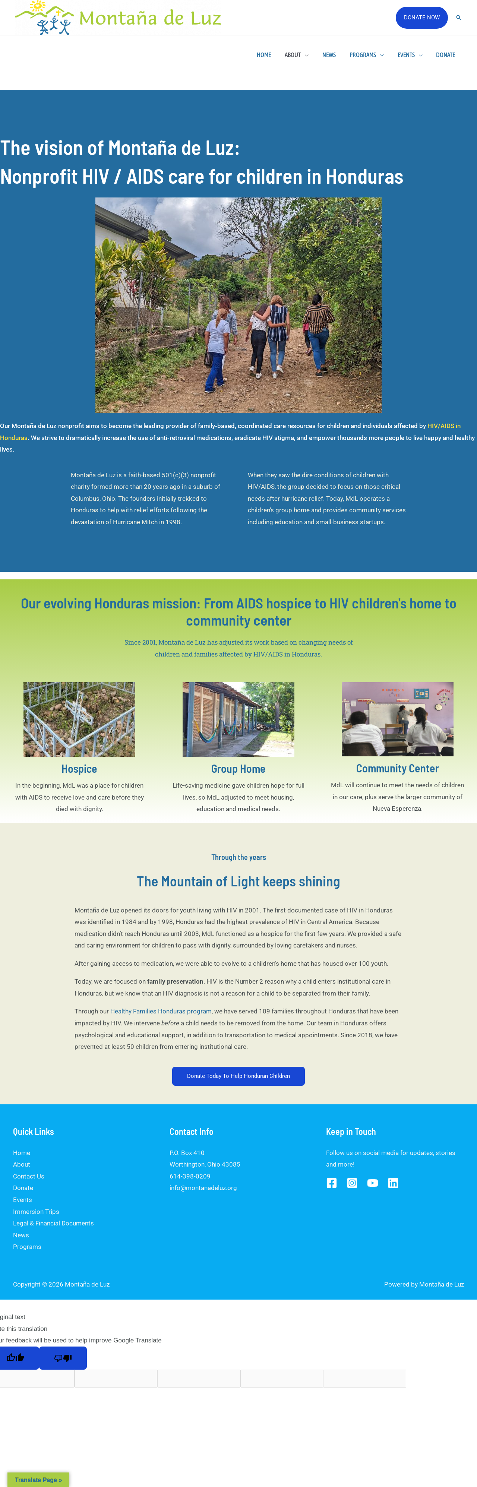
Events (408, 54)
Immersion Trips (36, 1211)
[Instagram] (352, 1183)
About (299, 54)
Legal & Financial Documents (53, 1223)
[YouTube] (372, 1183)
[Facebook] (331, 1183)
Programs (366, 54)
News (333, 54)
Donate (446, 54)
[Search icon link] (458, 17)
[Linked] (393, 1183)
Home (271, 54)
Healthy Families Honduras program (161, 1011)
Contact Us (28, 1176)
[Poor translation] (63, 1358)
